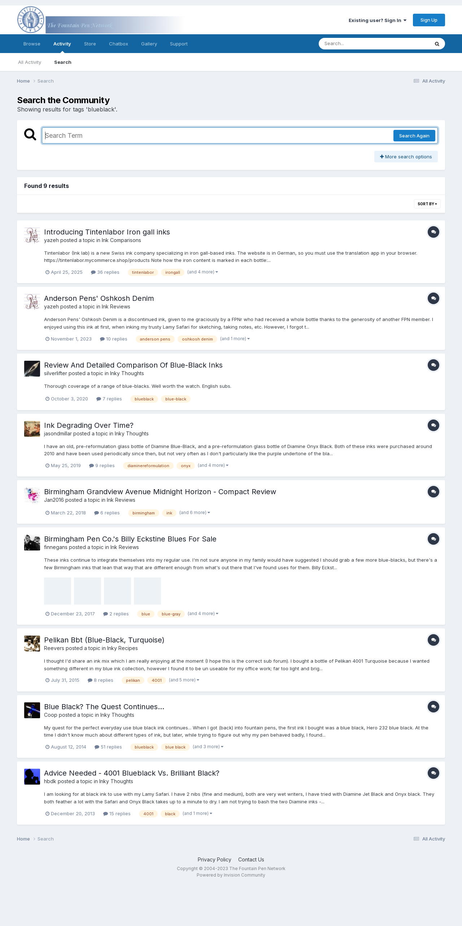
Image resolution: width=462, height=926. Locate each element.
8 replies (100, 680)
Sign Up (428, 20)
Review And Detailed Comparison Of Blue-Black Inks (133, 365)
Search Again (414, 136)
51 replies (108, 747)
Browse (31, 44)
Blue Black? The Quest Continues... (104, 706)
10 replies (113, 339)
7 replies (109, 398)
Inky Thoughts (127, 373)
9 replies (102, 465)
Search (62, 62)
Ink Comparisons (121, 240)
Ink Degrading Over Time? (89, 425)
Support (179, 44)
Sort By (427, 204)
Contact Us (251, 859)
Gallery (149, 44)
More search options (406, 156)
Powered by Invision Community (231, 875)
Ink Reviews (116, 306)
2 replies (116, 613)
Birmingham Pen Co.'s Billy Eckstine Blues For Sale (130, 539)
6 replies (107, 512)
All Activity (29, 62)
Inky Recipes (122, 648)
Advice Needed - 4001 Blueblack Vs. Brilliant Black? (131, 773)
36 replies (105, 272)
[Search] (354, 43)
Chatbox (118, 44)
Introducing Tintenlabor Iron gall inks (107, 232)
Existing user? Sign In (377, 20)
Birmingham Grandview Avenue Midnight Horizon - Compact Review (160, 491)
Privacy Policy (214, 859)
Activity (62, 47)
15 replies (117, 813)
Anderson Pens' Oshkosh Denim (99, 298)
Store (90, 44)
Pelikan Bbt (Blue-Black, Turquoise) (104, 640)
